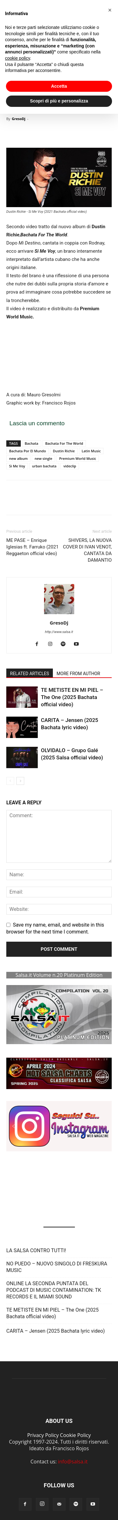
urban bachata (44, 466)
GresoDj (18, 118)
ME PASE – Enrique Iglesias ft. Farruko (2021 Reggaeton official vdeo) (32, 546)
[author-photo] (59, 614)
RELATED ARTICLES (29, 673)
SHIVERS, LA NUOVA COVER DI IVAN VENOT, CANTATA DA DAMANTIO (87, 550)
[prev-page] (10, 781)
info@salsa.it (72, 1461)
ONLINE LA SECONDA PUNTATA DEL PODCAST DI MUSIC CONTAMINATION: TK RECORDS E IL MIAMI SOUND (53, 1290)
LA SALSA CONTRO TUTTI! (36, 1250)
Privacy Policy (43, 1435)
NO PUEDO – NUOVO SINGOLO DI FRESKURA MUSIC (56, 1267)
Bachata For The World (64, 443)
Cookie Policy (75, 1435)
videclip (69, 466)
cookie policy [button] (17, 58)
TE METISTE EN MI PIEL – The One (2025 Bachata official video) (72, 697)
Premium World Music (77, 458)
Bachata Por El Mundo (27, 451)
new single (43, 458)
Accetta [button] (59, 86)
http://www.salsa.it (59, 632)
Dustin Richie (64, 451)
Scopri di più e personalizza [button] (59, 100)
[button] (59, 1073)
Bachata (31, 443)
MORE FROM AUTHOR (78, 673)
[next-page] (20, 781)
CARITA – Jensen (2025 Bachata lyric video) (55, 1331)
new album (18, 458)
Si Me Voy (17, 466)
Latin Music (91, 451)
